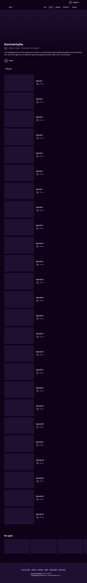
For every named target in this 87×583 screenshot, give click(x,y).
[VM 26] (28, 7)
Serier (51, 7)
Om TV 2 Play (25, 569)
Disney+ (74, 7)
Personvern (62, 569)
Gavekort (40, 569)
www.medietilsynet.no (54, 575)
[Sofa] (70, 546)
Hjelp (46, 569)
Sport (10, 7)
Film (45, 7)
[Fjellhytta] (17, 546)
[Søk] (6, 7)
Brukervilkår (53, 569)
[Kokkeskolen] (43, 546)
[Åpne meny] (81, 2)
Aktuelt (33, 569)
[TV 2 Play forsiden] (17, 2)
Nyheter (58, 7)
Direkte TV (66, 7)
